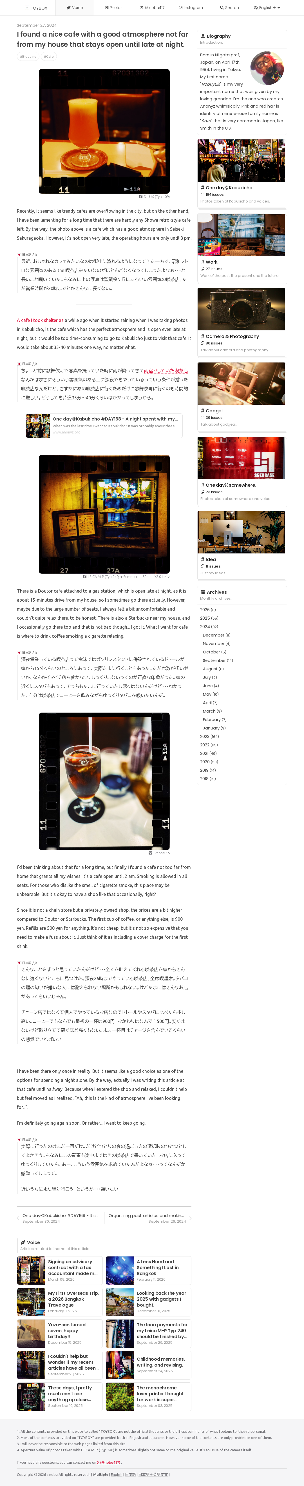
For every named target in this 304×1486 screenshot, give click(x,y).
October (214, 652)
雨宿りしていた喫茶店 (166, 370)
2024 (209, 626)
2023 (209, 736)
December (217, 635)
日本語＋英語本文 (153, 1474)
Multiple (100, 1474)
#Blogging (28, 56)
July (210, 677)
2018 (208, 779)
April (210, 703)
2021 (208, 753)
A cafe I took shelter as (40, 320)
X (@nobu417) (109, 1462)
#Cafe (49, 56)
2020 (209, 762)
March (212, 711)
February (215, 719)
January (214, 728)
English (116, 1474)
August (213, 669)
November (217, 643)
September (218, 660)
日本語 (130, 1474)
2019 (208, 770)
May (211, 694)
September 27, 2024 (37, 25)
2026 (208, 610)
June (211, 686)
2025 (209, 618)
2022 (209, 745)
